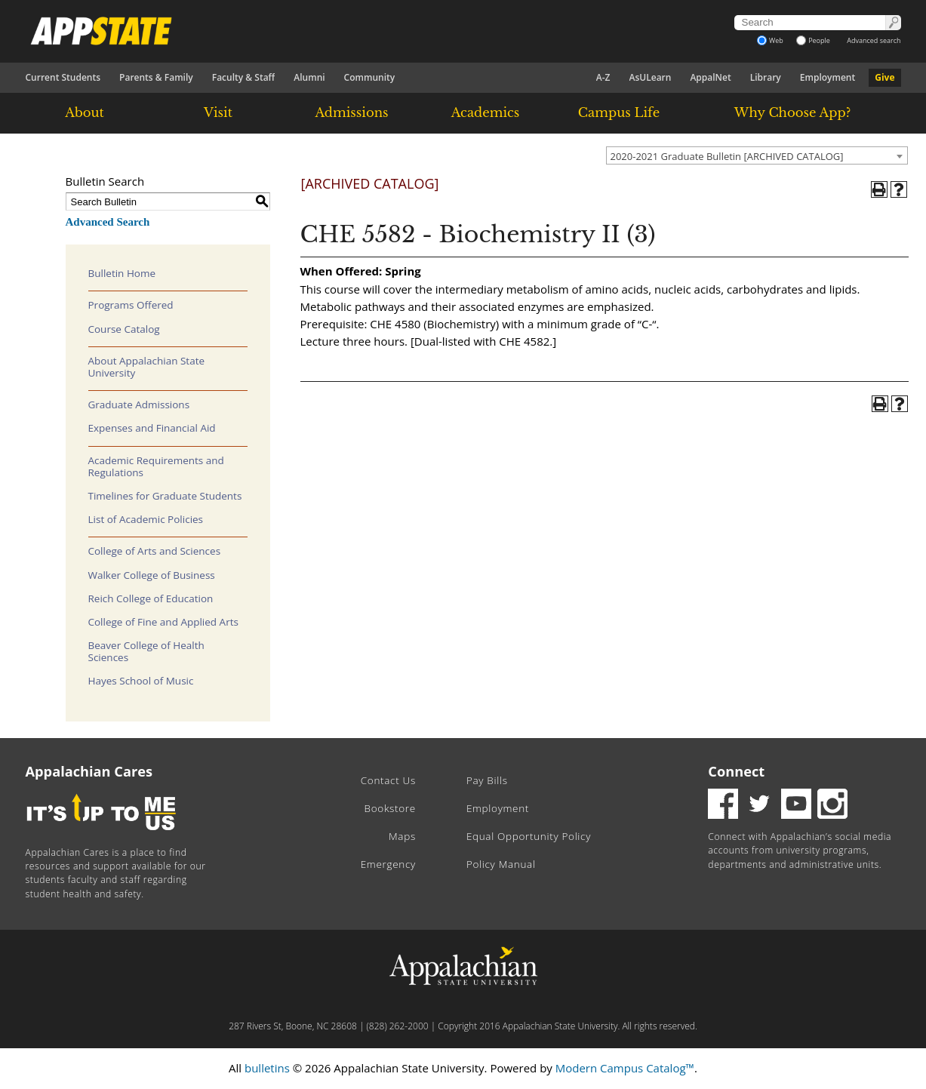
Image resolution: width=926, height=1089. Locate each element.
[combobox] (757, 155)
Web (770, 40)
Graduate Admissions (139, 404)
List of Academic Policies (146, 519)
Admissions (351, 112)
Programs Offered (131, 305)
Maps (402, 836)
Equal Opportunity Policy (528, 836)
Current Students (63, 77)
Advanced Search (108, 222)
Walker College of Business (151, 575)
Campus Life (619, 112)
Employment (827, 77)
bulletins (267, 1067)
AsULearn (650, 77)
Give (884, 77)
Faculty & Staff (243, 77)
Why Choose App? (792, 112)
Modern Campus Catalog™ (624, 1067)
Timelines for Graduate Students (165, 496)
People (813, 40)
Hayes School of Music (141, 681)
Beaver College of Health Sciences (146, 651)
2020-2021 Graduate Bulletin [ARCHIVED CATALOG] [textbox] (727, 156)
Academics (485, 112)
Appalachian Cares (89, 771)
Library (765, 77)
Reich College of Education (151, 598)
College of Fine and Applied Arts (163, 622)
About (84, 112)
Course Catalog (124, 329)
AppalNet (710, 77)
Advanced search (873, 40)
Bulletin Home (122, 273)
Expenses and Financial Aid (152, 428)
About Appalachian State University (146, 367)
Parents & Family (156, 77)
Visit (218, 112)
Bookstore (390, 808)
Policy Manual (501, 864)
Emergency (388, 864)
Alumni (309, 77)
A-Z (603, 77)
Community (369, 77)
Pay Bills (487, 780)
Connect (736, 771)
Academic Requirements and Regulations (156, 466)
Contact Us (388, 780)
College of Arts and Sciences (154, 551)
